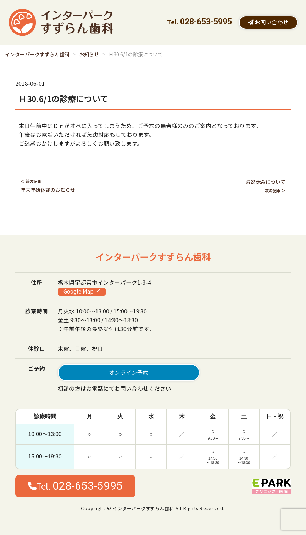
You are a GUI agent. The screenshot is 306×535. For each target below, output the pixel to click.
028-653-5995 (206, 22)
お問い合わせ (268, 22)
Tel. (75, 485)
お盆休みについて (265, 181)
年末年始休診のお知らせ (48, 189)
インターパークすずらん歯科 (37, 54)
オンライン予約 (129, 372)
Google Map (81, 291)
